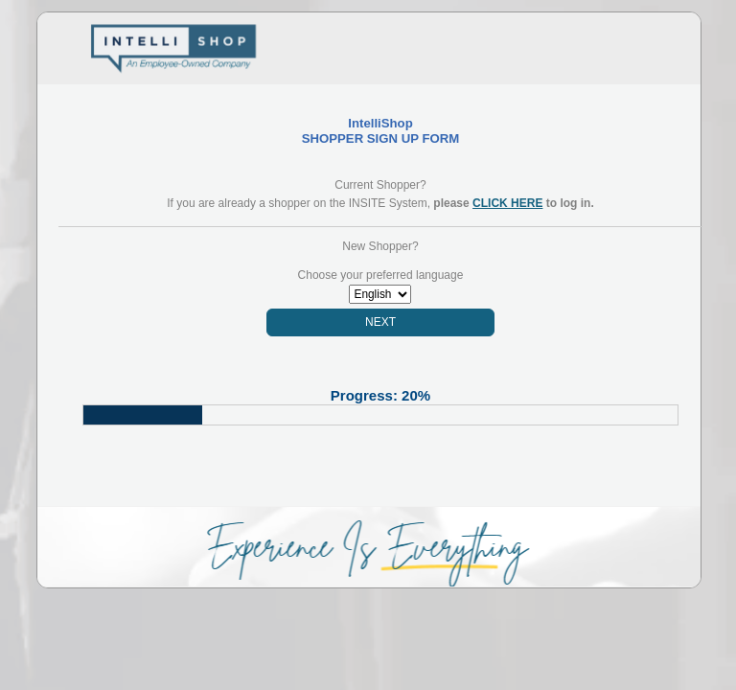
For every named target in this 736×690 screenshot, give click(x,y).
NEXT (380, 322)
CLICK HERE (507, 203)
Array (380, 294)
